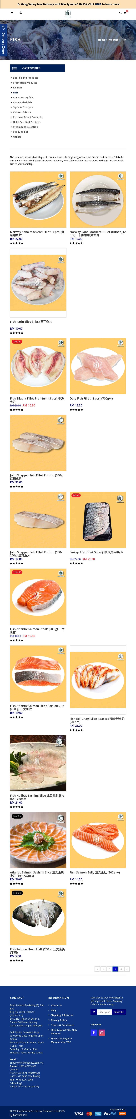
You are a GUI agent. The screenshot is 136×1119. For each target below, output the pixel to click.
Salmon (17, 87)
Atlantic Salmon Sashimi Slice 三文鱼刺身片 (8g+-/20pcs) (37, 874)
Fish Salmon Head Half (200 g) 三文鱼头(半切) (37, 950)
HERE (98, 4)
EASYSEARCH (20, 1115)
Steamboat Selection (25, 126)
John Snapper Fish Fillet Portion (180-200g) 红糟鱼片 (36, 553)
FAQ (53, 1010)
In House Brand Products (27, 117)
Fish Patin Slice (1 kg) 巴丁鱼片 (31, 321)
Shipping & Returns (62, 1015)
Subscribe (119, 1011)
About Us (56, 1005)
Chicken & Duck (22, 112)
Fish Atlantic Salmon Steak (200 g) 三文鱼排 (37, 630)
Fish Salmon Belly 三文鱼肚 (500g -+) (95, 872)
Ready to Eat (20, 131)
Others (17, 136)
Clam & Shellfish (22, 102)
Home (101, 39)
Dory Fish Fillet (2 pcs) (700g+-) (91, 398)
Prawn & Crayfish (23, 97)
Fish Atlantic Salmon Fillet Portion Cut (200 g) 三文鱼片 (37, 707)
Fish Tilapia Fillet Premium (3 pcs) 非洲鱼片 (37, 400)
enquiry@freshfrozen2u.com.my (26, 1062)
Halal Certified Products (27, 122)
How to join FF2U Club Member (64, 1031)
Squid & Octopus (23, 107)
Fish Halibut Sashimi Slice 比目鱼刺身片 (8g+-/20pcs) (37, 797)
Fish (123, 39)
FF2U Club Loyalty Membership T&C (61, 1040)
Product (113, 39)
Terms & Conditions (62, 1025)
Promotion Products (25, 82)
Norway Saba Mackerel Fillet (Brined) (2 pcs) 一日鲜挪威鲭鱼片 (98, 233)
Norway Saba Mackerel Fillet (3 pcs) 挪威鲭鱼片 (37, 233)
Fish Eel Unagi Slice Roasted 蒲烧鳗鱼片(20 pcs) (97, 720)
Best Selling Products (25, 77)
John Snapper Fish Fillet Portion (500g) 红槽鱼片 (37, 476)
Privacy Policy (59, 1020)
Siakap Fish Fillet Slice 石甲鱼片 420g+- (96, 552)
